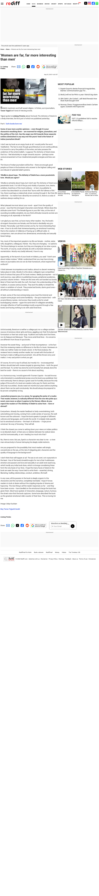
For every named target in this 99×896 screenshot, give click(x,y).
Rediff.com (24, 559)
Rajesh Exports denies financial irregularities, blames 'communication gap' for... (77, 90)
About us (75, 559)
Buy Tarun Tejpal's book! (10, 509)
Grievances (92, 559)
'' (14, 124)
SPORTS (60, 4)
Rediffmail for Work (25, 552)
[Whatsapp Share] (23, 67)
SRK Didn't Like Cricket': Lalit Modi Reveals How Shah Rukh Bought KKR (78, 100)
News (8, 49)
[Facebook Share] (32, 67)
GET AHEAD (67, 4)
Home (2, 49)
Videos (64, 552)
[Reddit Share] (37, 67)
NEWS (33, 4)
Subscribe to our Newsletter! (59, 523)
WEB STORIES (65, 169)
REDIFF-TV (76, 4)
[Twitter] (86, 3)
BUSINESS (40, 4)
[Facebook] (93, 3)
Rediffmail (49, 552)
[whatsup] (97, 3)
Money (57, 552)
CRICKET (53, 4)
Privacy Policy (53, 559)
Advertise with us (34, 559)
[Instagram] (89, 3)
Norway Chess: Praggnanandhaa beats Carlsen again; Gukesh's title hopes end (79, 106)
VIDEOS (61, 241)
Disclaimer (44, 559)
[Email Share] (18, 67)
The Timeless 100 (74, 552)
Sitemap (61, 559)
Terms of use (83, 559)
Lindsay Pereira (4, 67)
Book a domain (38, 552)
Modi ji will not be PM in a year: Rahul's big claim (78, 95)
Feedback (68, 559)
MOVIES (47, 4)
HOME (28, 4)
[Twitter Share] (28, 67)
